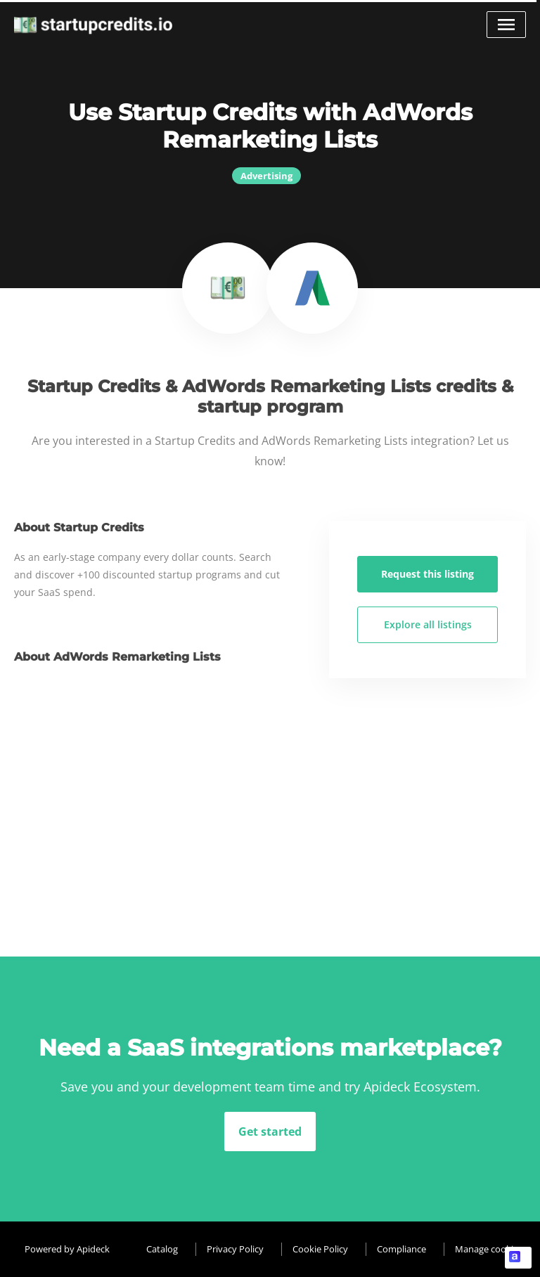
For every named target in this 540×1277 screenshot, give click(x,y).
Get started (270, 1131)
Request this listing (427, 574)
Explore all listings (428, 624)
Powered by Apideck (67, 1249)
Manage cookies (488, 1249)
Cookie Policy (320, 1249)
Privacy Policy (235, 1249)
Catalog (162, 1249)
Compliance (401, 1249)
